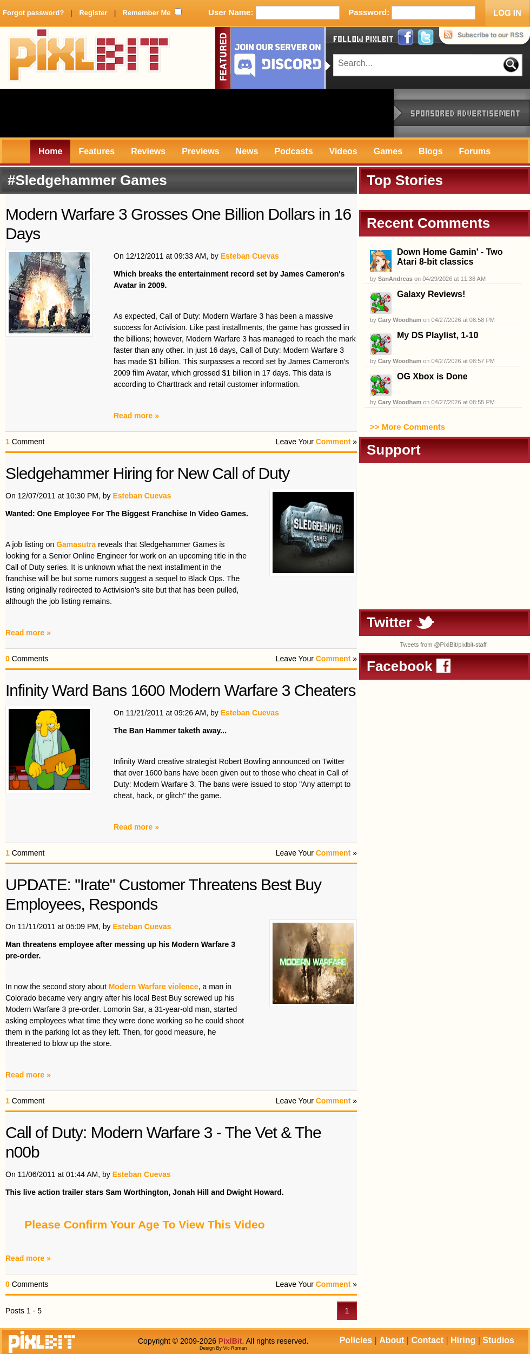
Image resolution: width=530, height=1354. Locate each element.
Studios (498, 1340)
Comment (333, 441)
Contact (427, 1340)
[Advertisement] (197, 113)
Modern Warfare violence (153, 986)
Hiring (463, 1340)
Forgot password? (33, 13)
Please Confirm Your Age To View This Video (144, 1224)
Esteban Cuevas (250, 256)
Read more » (136, 415)
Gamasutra (76, 544)
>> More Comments (407, 426)
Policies (356, 1340)
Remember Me (147, 13)
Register (93, 13)
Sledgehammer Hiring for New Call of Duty (147, 473)
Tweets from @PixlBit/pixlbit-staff (443, 644)
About (391, 1340)
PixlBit (89, 58)
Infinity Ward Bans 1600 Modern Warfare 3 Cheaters (180, 690)
